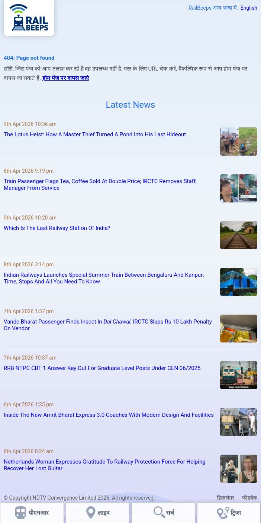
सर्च (170, 512)
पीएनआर (39, 512)
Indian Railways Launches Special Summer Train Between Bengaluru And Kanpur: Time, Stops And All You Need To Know (104, 278)
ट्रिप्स (236, 512)
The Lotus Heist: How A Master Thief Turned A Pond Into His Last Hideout (95, 134)
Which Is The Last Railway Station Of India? (57, 228)
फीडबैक (249, 498)
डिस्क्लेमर (225, 498)
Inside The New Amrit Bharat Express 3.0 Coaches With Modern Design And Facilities (109, 415)
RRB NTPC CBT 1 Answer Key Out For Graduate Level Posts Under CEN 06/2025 (102, 368)
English (249, 8)
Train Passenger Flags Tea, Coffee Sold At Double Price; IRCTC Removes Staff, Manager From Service (100, 184)
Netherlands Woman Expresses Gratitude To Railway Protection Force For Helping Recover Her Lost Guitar (105, 465)
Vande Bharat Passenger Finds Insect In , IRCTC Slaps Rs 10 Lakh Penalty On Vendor (108, 325)
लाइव (104, 512)
